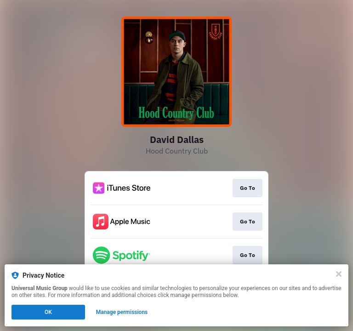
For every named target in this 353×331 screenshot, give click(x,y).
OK (48, 312)
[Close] (338, 274)
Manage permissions (122, 312)
